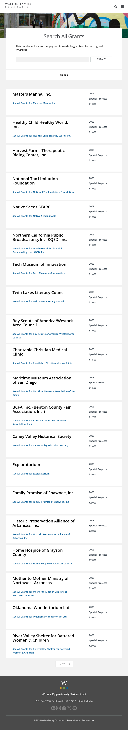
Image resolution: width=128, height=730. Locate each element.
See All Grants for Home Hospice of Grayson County (42, 563)
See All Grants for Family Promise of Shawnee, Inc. (41, 501)
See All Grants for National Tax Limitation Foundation (43, 192)
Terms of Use (88, 720)
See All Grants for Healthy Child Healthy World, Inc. (41, 135)
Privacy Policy (73, 720)
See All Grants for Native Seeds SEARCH (35, 216)
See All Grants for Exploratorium (31, 473)
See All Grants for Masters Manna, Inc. (34, 103)
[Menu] (122, 6)
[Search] (115, 6)
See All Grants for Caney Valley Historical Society (40, 445)
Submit (101, 59)
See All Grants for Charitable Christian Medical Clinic (42, 363)
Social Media (85, 701)
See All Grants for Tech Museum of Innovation (38, 273)
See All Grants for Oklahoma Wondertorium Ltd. (39, 616)
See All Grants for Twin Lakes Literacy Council (38, 301)
